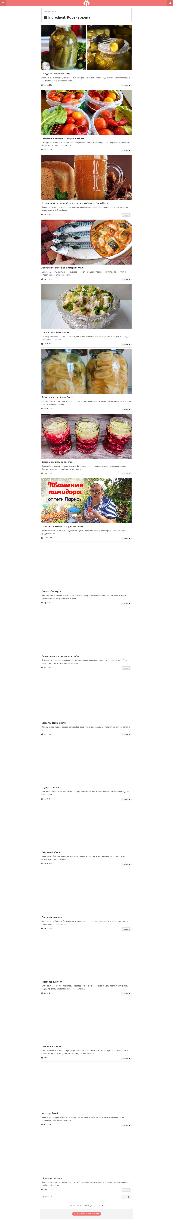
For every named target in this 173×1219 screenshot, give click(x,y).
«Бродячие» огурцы (51, 1178)
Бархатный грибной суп (53, 723)
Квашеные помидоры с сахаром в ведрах (62, 138)
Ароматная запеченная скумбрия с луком (62, 267)
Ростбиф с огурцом (51, 917)
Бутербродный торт (51, 982)
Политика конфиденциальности (90, 1206)
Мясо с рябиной (49, 1113)
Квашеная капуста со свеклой (57, 462)
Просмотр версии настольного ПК (86, 1214)
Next (126, 1197)
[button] (3, 3)
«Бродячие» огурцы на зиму (55, 73)
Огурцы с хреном (50, 787)
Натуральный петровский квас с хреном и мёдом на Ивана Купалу (75, 203)
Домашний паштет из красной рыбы (60, 656)
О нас (72, 1206)
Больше (126, 85)
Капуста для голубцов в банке (57, 397)
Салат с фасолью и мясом (55, 332)
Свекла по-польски (51, 1046)
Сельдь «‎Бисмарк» (51, 591)
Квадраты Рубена (50, 852)
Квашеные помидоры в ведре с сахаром (62, 526)
